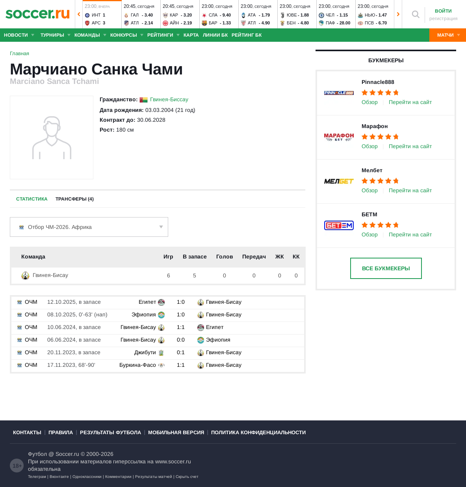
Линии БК (215, 35)
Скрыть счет (187, 476)
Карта (191, 35)
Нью (370, 15)
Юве (292, 15)
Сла (213, 15)
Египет (147, 302)
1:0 (181, 302)
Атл (135, 22)
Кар (174, 15)
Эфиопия (144, 314)
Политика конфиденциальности (258, 432)
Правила (60, 432)
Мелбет (372, 170)
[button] (79, 14)
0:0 (181, 339)
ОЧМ (26, 302)
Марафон (375, 126)
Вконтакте (59, 476)
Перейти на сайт (410, 102)
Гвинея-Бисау (44, 275)
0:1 (181, 352)
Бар (213, 22)
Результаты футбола (110, 432)
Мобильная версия (176, 432)
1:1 (181, 327)
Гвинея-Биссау (169, 99)
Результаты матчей (153, 476)
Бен (291, 22)
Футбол (37, 454)
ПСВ (369, 22)
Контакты (27, 432)
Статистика (32, 199)
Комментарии (118, 476)
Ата (252, 15)
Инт (96, 15)
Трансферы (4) (75, 199)
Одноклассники (87, 476)
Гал (135, 15)
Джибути (145, 352)
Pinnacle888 (378, 82)
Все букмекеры (386, 268)
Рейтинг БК (247, 35)
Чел (330, 15)
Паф (330, 22)
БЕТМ (369, 214)
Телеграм (37, 476)
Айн (174, 22)
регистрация (443, 18)
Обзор (370, 102)
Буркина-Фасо (137, 365)
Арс (96, 22)
